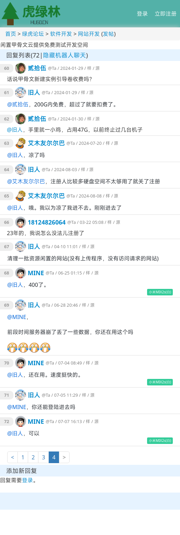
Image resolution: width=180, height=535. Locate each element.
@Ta (52, 68)
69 (6, 305)
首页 (10, 34)
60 (6, 68)
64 (6, 169)
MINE (36, 273)
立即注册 (166, 13)
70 (6, 363)
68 (6, 273)
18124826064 (47, 222)
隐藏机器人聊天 (64, 55)
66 (6, 222)
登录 (142, 13)
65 (6, 196)
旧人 (34, 92)
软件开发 (61, 34)
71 (6, 395)
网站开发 (89, 34)
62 (6, 119)
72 (6, 421)
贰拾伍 (37, 68)
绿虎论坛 (33, 34)
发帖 (108, 34)
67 (6, 246)
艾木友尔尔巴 (46, 143)
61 (6, 92)
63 (6, 143)
